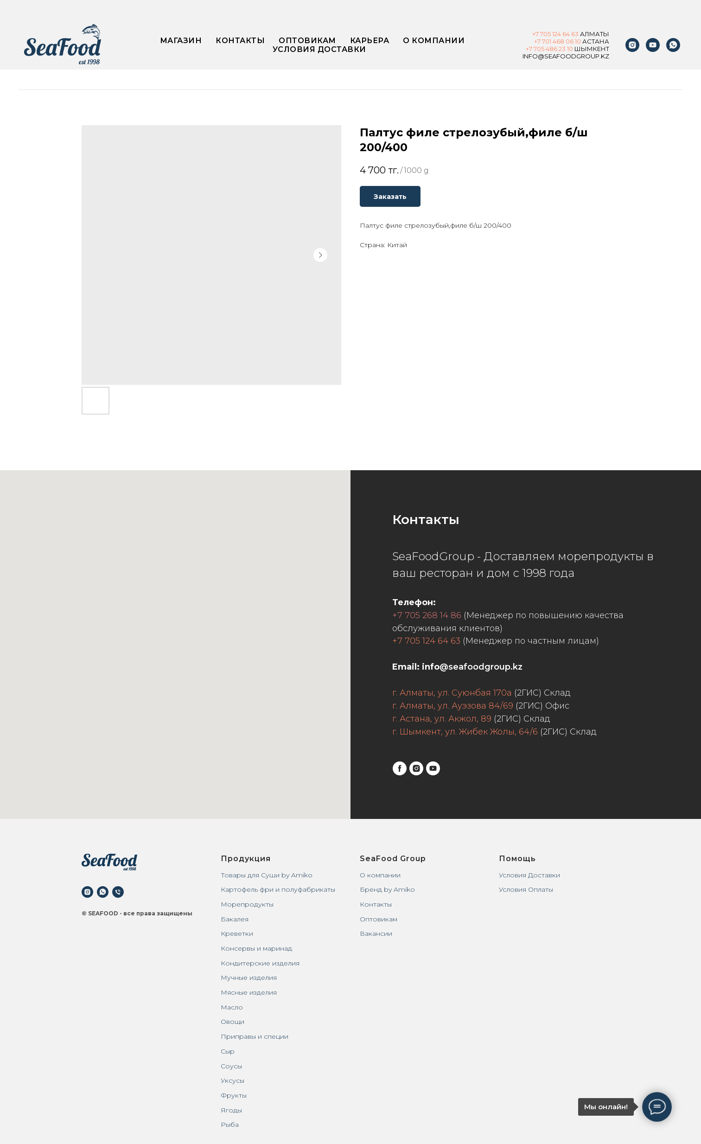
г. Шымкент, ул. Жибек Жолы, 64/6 (465, 732)
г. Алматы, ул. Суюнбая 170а (452, 693)
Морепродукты (247, 904)
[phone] (118, 892)
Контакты (240, 40)
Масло (232, 1007)
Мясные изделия (249, 992)
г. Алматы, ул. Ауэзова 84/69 (452, 706)
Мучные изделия (249, 977)
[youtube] (653, 45)
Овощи (232, 1021)
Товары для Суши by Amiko (266, 875)
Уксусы (232, 1080)
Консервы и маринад (256, 948)
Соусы (231, 1066)
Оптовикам (307, 40)
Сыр (228, 1051)
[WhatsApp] (673, 45)
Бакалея (235, 919)
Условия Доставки (529, 875)
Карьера (369, 40)
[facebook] (400, 768)
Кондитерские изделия (260, 963)
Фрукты (234, 1095)
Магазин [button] (181, 40)
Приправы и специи (254, 1036)
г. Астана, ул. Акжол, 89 (441, 719)
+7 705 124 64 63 (426, 641)
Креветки (237, 933)
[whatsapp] (102, 892)
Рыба (230, 1124)
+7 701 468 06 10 (557, 41)
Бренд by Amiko (387, 889)
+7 (536, 34)
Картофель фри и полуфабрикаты (278, 889)
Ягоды (231, 1110)
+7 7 (531, 48)
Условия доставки (319, 49)
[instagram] (632, 45)
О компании (434, 40)
